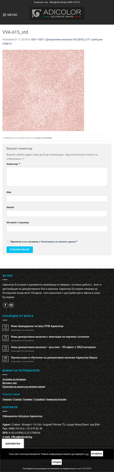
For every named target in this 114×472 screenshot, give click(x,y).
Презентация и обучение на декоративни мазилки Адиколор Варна (54, 357)
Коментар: (13, 164)
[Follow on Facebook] (5, 305)
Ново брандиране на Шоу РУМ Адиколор (37, 326)
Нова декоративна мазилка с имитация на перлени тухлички (50, 336)
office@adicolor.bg (21, 437)
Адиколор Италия (56, 399)
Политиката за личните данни (58, 241)
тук (87, 454)
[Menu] (4, 15)
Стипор (17, 399)
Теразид (7, 399)
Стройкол (39, 399)
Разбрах (97, 453)
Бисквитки (13, 443)
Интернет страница (18, 222)
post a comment (44, 138)
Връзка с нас (9, 383)
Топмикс (28, 399)
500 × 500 (37, 39)
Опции (56, 462)
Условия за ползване (14, 379)
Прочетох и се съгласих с (42, 241)
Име (9, 192)
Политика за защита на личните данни (23, 386)
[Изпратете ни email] (11, 305)
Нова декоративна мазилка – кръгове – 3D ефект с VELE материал (53, 347)
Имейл (10, 207)
